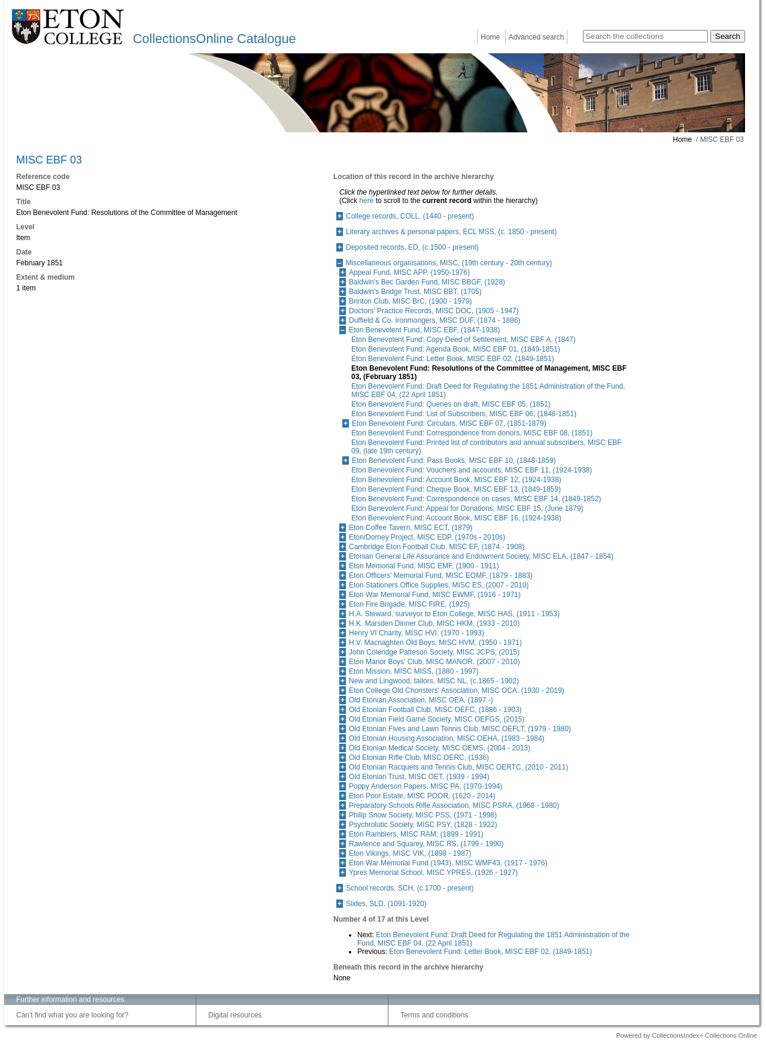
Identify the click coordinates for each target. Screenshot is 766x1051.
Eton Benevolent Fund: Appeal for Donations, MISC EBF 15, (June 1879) (467, 508)
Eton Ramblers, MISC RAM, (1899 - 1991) (416, 834)
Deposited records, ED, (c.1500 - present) (412, 247)
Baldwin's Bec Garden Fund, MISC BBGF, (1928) (427, 282)
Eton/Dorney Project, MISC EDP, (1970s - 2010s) (427, 537)
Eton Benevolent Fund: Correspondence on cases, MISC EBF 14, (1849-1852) (476, 499)
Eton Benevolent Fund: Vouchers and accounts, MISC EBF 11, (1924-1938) (471, 470)
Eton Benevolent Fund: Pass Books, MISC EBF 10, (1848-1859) (454, 460)
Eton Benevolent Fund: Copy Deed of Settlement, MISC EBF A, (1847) (463, 339)
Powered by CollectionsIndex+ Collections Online (686, 1035)
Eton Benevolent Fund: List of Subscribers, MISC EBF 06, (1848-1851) (463, 414)
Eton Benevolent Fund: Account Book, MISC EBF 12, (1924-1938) (456, 479)
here (366, 200)
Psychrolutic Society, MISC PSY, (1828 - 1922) (423, 824)
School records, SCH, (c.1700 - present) (409, 888)
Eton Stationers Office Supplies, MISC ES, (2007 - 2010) (439, 585)
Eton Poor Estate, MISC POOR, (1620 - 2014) (422, 796)
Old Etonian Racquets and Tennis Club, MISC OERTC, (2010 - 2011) (458, 767)
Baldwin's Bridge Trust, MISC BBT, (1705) (415, 291)
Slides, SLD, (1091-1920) (386, 903)
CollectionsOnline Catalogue (214, 38)
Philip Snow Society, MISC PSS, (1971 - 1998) (423, 815)
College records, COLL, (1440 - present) (410, 216)
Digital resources (235, 1015)
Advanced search (536, 37)
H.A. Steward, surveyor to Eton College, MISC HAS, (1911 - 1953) (454, 614)
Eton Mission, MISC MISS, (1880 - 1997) (414, 671)
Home (490, 37)
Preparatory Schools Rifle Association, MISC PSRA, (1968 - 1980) (454, 805)
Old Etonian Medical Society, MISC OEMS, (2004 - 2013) (439, 748)
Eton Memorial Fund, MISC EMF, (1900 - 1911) (424, 566)
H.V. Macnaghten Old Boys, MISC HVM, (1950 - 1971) (435, 642)
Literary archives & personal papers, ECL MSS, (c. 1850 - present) (451, 232)
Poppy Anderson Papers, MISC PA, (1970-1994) (426, 786)
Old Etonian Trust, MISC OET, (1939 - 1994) (419, 777)
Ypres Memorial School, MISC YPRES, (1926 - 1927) (433, 872)
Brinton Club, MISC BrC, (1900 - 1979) (410, 301)
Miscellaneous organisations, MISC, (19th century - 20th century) (449, 263)
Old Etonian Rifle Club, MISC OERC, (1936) (419, 757)
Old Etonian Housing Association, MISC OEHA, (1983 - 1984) (447, 738)
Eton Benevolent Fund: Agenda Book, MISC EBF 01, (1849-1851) (455, 349)
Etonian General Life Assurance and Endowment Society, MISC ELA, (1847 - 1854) (481, 556)
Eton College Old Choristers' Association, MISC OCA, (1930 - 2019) (456, 690)
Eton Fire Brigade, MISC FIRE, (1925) (409, 604)
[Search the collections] (645, 36)
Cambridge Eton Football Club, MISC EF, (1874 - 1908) (436, 547)
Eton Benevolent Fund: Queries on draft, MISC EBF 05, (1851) (451, 404)
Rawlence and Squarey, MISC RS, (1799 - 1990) (426, 844)
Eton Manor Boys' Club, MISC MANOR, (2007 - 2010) (434, 662)
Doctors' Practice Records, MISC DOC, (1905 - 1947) (434, 311)
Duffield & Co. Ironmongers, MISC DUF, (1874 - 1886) (435, 320)
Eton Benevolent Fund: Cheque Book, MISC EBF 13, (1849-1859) (456, 489)
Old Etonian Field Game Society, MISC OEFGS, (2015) (436, 719)
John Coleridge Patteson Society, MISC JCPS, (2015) (434, 652)
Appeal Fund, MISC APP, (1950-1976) (409, 272)
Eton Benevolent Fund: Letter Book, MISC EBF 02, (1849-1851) (452, 359)
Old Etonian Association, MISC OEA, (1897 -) (421, 700)
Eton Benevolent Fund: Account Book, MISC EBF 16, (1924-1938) (456, 518)
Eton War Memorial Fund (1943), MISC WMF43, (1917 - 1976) (448, 863)
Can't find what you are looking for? (72, 1015)
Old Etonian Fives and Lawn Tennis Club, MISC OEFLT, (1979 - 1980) (460, 729)
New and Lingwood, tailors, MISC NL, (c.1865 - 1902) (434, 681)
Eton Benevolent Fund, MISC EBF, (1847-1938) (424, 330)
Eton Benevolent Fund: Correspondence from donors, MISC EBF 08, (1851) (471, 433)
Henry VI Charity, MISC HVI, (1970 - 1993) (416, 633)
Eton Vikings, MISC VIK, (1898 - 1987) (410, 853)
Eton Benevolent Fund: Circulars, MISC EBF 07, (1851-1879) (449, 423)
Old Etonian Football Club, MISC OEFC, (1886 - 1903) (435, 709)
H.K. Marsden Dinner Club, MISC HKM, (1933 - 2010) (434, 623)
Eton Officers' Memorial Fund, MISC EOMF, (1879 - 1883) (441, 575)
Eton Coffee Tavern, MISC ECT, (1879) (410, 527)
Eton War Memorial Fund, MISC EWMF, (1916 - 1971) (435, 594)
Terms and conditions (434, 1015)
